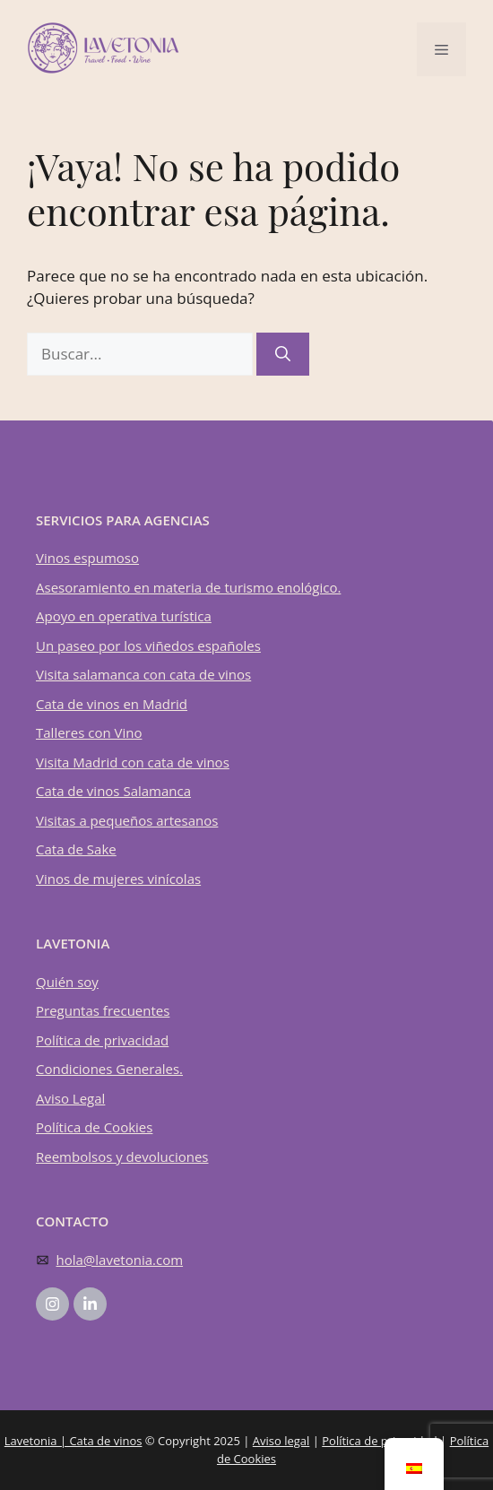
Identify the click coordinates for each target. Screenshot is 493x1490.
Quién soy (67, 982)
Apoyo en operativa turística (124, 616)
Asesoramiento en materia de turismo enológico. (188, 587)
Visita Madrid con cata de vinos (132, 762)
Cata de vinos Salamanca (113, 791)
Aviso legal (281, 1441)
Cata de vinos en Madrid (111, 704)
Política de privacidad (102, 1040)
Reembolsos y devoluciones (122, 1156)
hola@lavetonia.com (120, 1260)
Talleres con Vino (89, 732)
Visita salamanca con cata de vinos (143, 674)
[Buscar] (282, 354)
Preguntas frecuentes (102, 1010)
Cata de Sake (76, 849)
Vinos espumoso (87, 558)
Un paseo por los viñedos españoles (148, 645)
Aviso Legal (70, 1098)
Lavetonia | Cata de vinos (73, 1441)
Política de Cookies (94, 1127)
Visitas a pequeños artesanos (127, 820)
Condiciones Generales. (109, 1069)
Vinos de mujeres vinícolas (118, 879)
